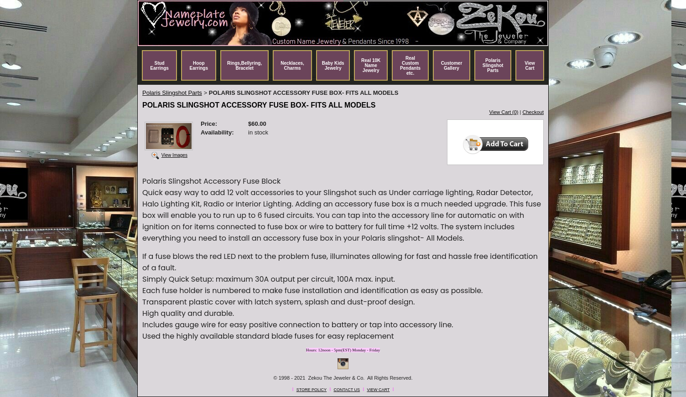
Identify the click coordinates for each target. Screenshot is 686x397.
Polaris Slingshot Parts (493, 65)
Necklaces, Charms (292, 66)
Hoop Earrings (198, 66)
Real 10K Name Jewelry (370, 65)
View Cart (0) (504, 112)
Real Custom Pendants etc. (410, 66)
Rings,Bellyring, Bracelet (244, 66)
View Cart (530, 66)
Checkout (533, 112)
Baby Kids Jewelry (333, 66)
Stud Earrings (159, 66)
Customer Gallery (452, 66)
